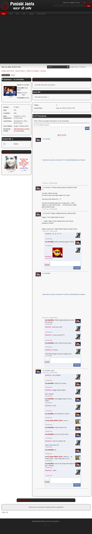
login (81, 2)
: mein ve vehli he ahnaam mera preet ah (55, 443)
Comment (77, 268)
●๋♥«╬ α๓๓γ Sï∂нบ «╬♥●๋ (54, 420)
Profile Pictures (38, 79)
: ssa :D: (56, 420)
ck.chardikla (46, 139)
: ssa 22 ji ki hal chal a (56, 434)
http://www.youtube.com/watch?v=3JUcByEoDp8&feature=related (63, 160)
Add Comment (53, 183)
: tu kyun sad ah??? (55, 335)
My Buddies (6, 152)
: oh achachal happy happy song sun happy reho (58, 352)
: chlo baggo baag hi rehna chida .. (58, 400)
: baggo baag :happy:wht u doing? (55, 392)
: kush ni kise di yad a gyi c (58, 343)
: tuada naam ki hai (55, 427)
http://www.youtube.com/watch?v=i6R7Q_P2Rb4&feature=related (63, 294)
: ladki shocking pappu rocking (59, 242)
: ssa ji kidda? (53, 375)
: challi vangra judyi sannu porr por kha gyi (59, 321)
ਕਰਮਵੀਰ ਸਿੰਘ (24, 168)
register (88, 2)
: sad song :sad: (53, 327)
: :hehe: (51, 470)
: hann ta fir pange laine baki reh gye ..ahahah (60, 464)
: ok (50, 450)
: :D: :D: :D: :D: (53, 233)
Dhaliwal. (48, 233)
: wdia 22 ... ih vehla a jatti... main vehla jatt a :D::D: (58, 457)
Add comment (23, 500)
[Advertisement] (41, 39)
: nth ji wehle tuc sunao (57, 414)
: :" (54, 253)
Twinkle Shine (10, 170)
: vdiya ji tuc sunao (55, 383)
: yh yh (50, 405)
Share (87, 128)
